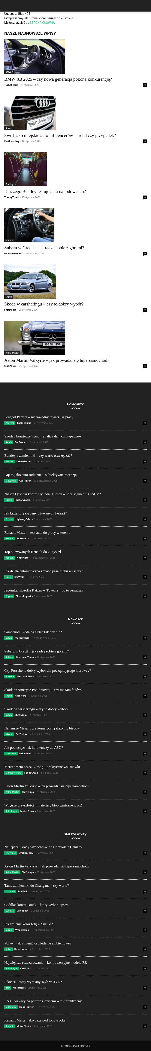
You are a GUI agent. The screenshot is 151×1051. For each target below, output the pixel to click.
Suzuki (9, 128)
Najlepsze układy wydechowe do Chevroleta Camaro (43, 847)
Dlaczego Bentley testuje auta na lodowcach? (45, 191)
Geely (8, 576)
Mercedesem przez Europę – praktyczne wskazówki (42, 767)
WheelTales (22, 929)
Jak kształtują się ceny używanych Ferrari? (35, 513)
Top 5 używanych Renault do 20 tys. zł (32, 552)
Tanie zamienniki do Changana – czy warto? (36, 885)
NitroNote (22, 557)
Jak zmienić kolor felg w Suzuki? (28, 924)
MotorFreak (27, 811)
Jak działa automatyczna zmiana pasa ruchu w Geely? (43, 571)
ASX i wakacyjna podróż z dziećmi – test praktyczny (43, 1001)
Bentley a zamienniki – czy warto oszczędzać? (38, 456)
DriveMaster (23, 461)
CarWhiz (19, 576)
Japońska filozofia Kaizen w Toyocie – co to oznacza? (43, 590)
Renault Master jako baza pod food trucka (34, 1020)
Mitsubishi (11, 480)
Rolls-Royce (11, 811)
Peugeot (10, 422)
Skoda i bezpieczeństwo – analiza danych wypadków (43, 436)
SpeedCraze (31, 772)
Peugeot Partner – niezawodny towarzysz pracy (38, 417)
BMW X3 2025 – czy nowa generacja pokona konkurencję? (58, 79)
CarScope (20, 442)
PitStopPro (22, 538)
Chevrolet (11, 852)
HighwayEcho (23, 519)
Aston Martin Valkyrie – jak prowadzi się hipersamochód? (56, 360)
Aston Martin (12, 352)
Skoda (9, 296)
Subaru (9, 240)
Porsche (10, 676)
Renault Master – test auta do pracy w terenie (37, 533)
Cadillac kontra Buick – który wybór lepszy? (37, 905)
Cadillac (10, 910)
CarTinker (25, 480)
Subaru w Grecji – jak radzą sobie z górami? (44, 247)
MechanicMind (25, 676)
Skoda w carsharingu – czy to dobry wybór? (44, 304)
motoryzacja (22, 499)
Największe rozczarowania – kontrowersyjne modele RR (45, 963)
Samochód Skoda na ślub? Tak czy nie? (33, 632)
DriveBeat (25, 753)
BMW (8, 71)
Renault (9, 538)
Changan (10, 891)
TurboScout (11, 84)
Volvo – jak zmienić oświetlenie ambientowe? (37, 943)
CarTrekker (22, 734)
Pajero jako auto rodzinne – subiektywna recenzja (40, 475)
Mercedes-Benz (13, 772)
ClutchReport (23, 596)
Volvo (8, 949)
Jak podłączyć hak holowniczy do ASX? (33, 748)
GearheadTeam (13, 253)
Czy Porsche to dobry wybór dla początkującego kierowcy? (47, 671)
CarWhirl (25, 968)
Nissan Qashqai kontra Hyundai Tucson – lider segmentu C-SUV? (52, 494)
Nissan (9, 499)
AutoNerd (20, 695)
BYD (8, 987)
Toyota (9, 596)
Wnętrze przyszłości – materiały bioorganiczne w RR (43, 805)
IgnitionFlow (26, 852)
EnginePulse (24, 422)
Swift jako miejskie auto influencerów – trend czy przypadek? (60, 135)
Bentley (9, 184)
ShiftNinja (10, 309)
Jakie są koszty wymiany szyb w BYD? (33, 982)
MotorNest (19, 987)
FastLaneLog (11, 141)
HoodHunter (21, 949)
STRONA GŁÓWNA (42, 22)
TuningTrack (11, 197)
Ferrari (9, 519)
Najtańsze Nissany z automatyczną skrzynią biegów (42, 728)
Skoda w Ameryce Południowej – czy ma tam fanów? (43, 690)
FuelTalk (22, 891)
